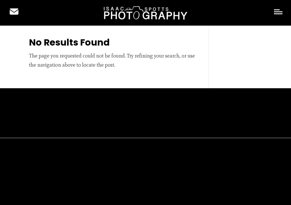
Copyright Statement (151, 126)
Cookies (186, 126)
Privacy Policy (109, 126)
